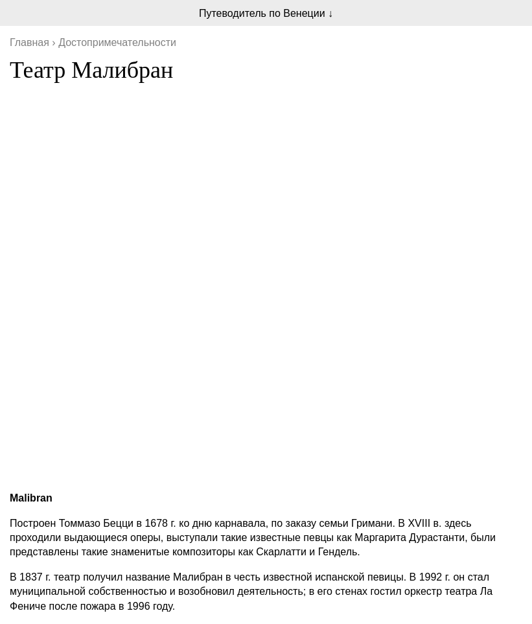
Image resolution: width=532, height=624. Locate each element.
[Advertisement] (266, 390)
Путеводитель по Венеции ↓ (266, 13)
